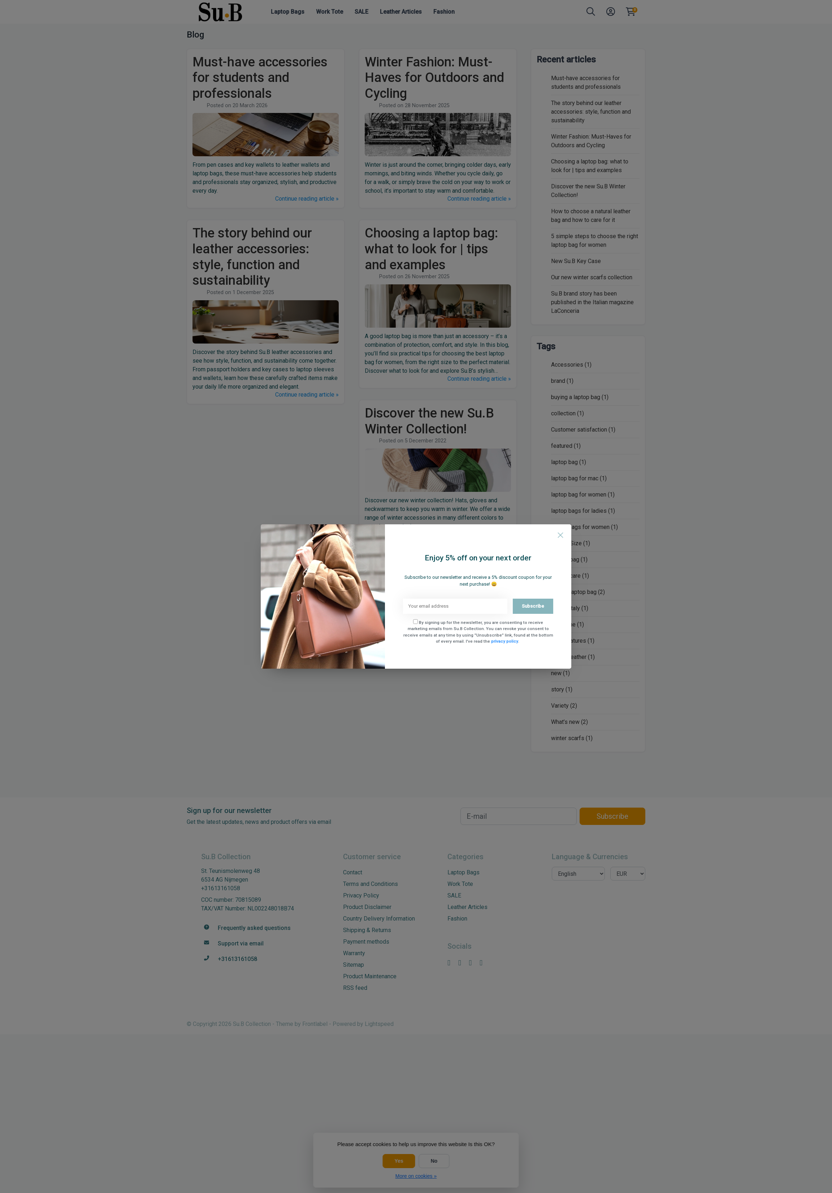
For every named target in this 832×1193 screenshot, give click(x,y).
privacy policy (504, 641)
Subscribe (533, 606)
